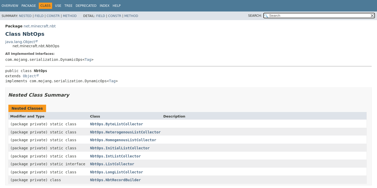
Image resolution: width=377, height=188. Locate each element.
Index (105, 6)
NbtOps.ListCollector (112, 164)
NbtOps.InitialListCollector (120, 148)
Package (28, 6)
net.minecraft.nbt (40, 26)
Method (70, 16)
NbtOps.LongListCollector (116, 172)
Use (58, 6)
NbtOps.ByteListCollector (116, 124)
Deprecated (86, 6)
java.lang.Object (20, 42)
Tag (88, 59)
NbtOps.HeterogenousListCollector (125, 132)
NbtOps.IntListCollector (115, 156)
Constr (53, 16)
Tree (68, 6)
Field (39, 16)
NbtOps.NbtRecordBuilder (115, 180)
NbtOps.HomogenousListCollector (123, 140)
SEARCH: (255, 15)
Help (117, 6)
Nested (25, 16)
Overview (10, 6)
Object (29, 76)
